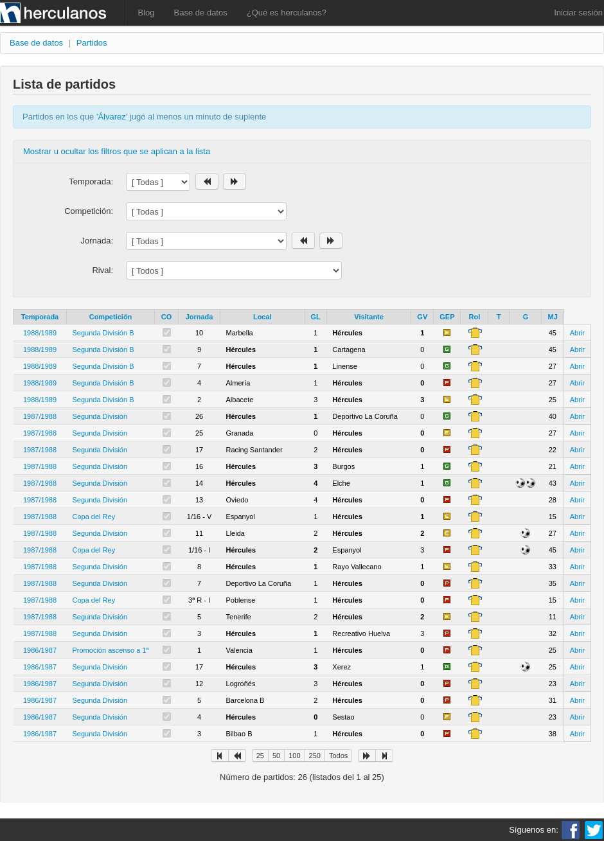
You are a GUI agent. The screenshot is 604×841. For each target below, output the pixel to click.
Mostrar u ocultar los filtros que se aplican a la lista (116, 151)
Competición (110, 317)
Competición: (88, 211)
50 (276, 755)
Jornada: (96, 240)
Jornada (199, 317)
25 (260, 755)
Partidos (91, 43)
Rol (475, 317)
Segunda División (100, 416)
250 (315, 755)
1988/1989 (40, 333)
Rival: (102, 270)
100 (294, 755)
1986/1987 (40, 650)
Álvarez (111, 116)
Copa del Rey (94, 516)
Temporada (39, 317)
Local (262, 317)
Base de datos (200, 12)
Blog (146, 12)
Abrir (577, 333)
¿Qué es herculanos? (286, 12)
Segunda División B (103, 333)
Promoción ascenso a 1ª (111, 650)
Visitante (369, 317)
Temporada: (91, 181)
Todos (338, 755)
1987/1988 (40, 416)
